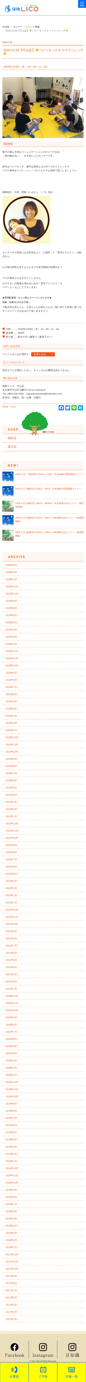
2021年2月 (11, 981)
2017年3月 (11, 1319)
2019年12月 (12, 1082)
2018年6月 (11, 1211)
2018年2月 (11, 1240)
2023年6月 (11, 780)
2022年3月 (11, 888)
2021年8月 (11, 938)
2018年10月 (12, 1182)
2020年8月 (11, 1024)
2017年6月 (11, 1297)
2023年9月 (11, 758)
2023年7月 (11, 773)
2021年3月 (11, 974)
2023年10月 (12, 751)
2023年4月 (11, 794)
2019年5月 (11, 1132)
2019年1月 (11, 1161)
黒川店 (12, 446)
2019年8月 (11, 1110)
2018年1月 (11, 1247)
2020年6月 (11, 1039)
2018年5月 (11, 1218)
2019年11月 (12, 1089)
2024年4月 (11, 708)
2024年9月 (11, 672)
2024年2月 (11, 723)
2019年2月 (11, 1153)
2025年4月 (11, 629)
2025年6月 (11, 615)
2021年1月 (11, 988)
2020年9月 (11, 1017)
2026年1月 (11, 579)
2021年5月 (11, 960)
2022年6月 (11, 866)
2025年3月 (11, 636)
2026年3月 (11, 572)
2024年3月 (11, 715)
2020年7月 (11, 1031)
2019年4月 (11, 1139)
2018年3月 (11, 1232)
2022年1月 (11, 902)
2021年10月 (12, 924)
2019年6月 (11, 1125)
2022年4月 (11, 881)
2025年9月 (11, 600)
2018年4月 (11, 1225)
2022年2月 (11, 895)
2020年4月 (11, 1053)
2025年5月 (11, 622)
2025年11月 (12, 593)
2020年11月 (12, 1003)
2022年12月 (12, 823)
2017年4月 (11, 1311)
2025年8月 (11, 608)
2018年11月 (12, 1175)
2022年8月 (11, 852)
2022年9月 (11, 845)
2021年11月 (12, 916)
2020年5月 (11, 1046)
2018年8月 (11, 1197)
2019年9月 (11, 1103)
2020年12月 (12, 995)
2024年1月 (11, 730)
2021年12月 (12, 909)
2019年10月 (12, 1096)
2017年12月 (12, 1254)
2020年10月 (12, 1010)
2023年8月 (11, 766)
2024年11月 (12, 658)
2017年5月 (11, 1304)
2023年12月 (12, 737)
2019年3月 (11, 1146)
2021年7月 (11, 945)
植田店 (12, 438)
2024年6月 (11, 694)
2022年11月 (12, 830)
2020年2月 (11, 1067)
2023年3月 (11, 802)
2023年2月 (11, 809)
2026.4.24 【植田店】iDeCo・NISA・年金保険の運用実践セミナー (49, 474)
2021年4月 (11, 967)
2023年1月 (11, 816)
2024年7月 (11, 687)
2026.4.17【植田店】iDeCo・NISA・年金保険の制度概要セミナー (48, 488)
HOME (6, 26)
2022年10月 (12, 837)
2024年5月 (11, 701)
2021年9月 (11, 931)
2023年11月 (12, 744)
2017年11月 (12, 1261)
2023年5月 (11, 787)
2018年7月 (11, 1204)
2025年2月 (11, 644)
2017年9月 (11, 1276)
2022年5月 (11, 873)
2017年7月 (11, 1290)
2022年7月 (11, 859)
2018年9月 (11, 1189)
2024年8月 (11, 679)
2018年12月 (12, 1168)
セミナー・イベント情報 (26, 26)
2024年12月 (12, 651)
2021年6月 (11, 952)
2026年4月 (11, 565)
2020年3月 (11, 1060)
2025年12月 (12, 586)
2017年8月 (11, 1283)
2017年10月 (12, 1268)
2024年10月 (12, 665)
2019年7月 (11, 1118)
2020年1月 (11, 1074)
